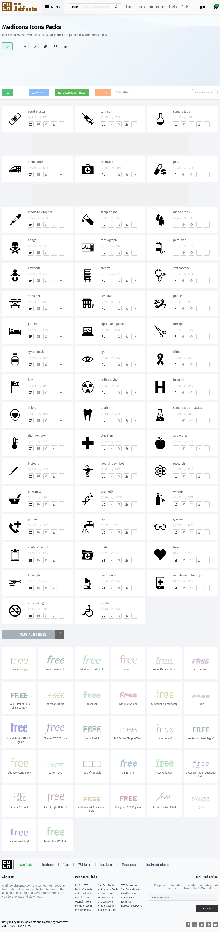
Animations (157, 7)
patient (33, 324)
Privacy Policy (83, 909)
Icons (141, 7)
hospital (106, 296)
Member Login (83, 905)
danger (32, 240)
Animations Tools (108, 889)
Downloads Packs (73, 92)
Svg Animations (130, 889)
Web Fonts (26, 865)
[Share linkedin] (65, 46)
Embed (40, 92)
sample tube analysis (187, 408)
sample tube (181, 111)
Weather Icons (129, 893)
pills (176, 162)
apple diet (180, 436)
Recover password (131, 905)
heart (176, 547)
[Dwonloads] (54, 124)
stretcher (34, 296)
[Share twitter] (45, 46)
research (179, 463)
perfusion (179, 240)
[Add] (31, 124)
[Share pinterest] (55, 46)
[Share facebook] (25, 46)
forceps (178, 324)
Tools (185, 7)
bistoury (33, 463)
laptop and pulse (112, 324)
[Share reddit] (35, 46)
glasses (178, 519)
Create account (107, 905)
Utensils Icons (83, 901)
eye (103, 352)
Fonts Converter (84, 889)
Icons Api (126, 901)
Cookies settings (107, 909)
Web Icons (84, 865)
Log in (201, 7)
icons (75, 7)
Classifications (204, 92)
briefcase (107, 162)
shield (32, 408)
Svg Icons (21, 7)
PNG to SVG (81, 885)
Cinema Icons (129, 897)
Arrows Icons (105, 893)
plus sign (107, 436)
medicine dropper (40, 212)
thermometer (37, 436)
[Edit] (38, 124)
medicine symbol (112, 463)
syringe (105, 111)
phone (177, 296)
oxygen (178, 491)
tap (103, 519)
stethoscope (181, 268)
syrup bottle (36, 352)
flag (30, 380)
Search (116, 7)
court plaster (36, 111)
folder (105, 547)
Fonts (129, 7)
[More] (61, 124)
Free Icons (48, 865)
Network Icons (106, 897)
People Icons (82, 897)
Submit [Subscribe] (207, 908)
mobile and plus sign (187, 575)
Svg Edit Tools (106, 885)
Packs (173, 7)
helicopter (35, 575)
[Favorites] (46, 124)
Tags (66, 865)
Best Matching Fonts (157, 865)
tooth (104, 408)
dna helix (107, 491)
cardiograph (109, 240)
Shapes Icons (105, 901)
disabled (106, 603)
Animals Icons (83, 893)
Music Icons (129, 865)
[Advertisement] (175, 54)
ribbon (177, 352)
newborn (34, 268)
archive (105, 268)
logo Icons (106, 865)
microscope (108, 575)
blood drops (181, 212)
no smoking (36, 603)
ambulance (35, 162)
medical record (38, 547)
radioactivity (109, 380)
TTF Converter (129, 885)
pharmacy (34, 491)
